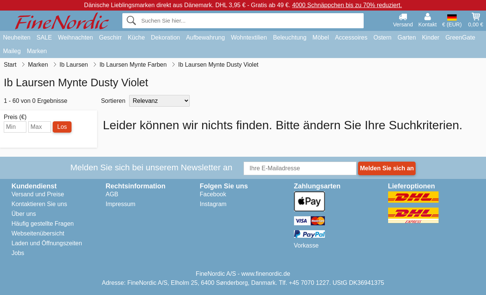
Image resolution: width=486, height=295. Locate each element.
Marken (37, 51)
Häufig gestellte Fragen (43, 223)
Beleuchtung (289, 37)
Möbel (320, 37)
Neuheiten (16, 37)
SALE (44, 37)
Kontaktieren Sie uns (39, 204)
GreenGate (460, 37)
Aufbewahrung (205, 37)
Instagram (213, 204)
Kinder (430, 37)
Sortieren (113, 101)
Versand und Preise (38, 194)
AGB (112, 194)
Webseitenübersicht (38, 233)
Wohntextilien (249, 37)
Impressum (121, 204)
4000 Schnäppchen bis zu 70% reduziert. (347, 5)
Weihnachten (75, 37)
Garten (407, 37)
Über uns (24, 214)
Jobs (18, 253)
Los (62, 127)
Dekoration (165, 37)
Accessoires (351, 37)
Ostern (382, 37)
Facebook (213, 194)
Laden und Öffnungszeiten (47, 243)
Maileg (12, 51)
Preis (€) (15, 117)
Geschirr (110, 37)
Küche (136, 37)
